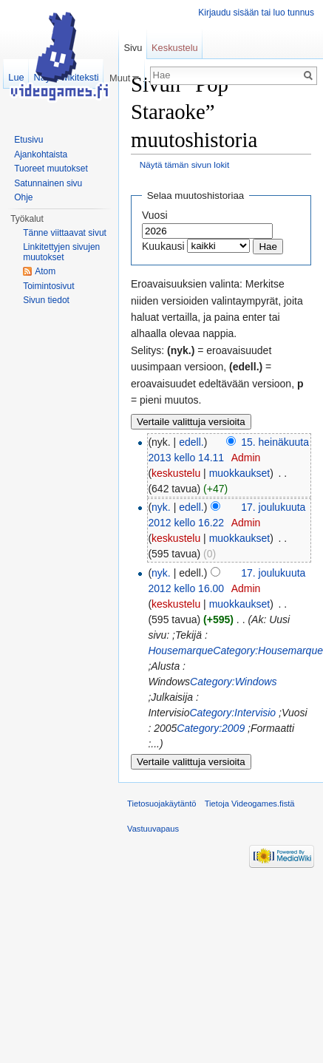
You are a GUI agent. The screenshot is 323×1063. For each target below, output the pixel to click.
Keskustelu (175, 47)
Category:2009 (211, 728)
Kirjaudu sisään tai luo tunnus (256, 12)
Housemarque (180, 650)
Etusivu (28, 140)
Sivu (132, 47)
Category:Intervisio (232, 713)
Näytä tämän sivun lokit (184, 164)
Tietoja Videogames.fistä (250, 803)
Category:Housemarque (268, 650)
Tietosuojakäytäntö (162, 803)
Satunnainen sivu (48, 183)
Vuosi (155, 215)
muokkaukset (239, 473)
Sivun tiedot (46, 300)
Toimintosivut (48, 286)
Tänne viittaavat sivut (64, 233)
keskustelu (176, 473)
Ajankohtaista (40, 154)
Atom (45, 271)
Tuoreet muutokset (51, 168)
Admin (246, 457)
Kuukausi (163, 246)
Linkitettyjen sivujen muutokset (61, 252)
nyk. (161, 507)
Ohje (23, 197)
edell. (191, 442)
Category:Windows (233, 681)
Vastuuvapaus (153, 828)
